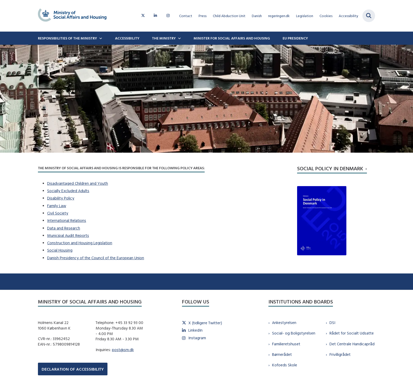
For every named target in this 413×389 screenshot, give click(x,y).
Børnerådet (282, 354)
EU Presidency (295, 38)
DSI (332, 322)
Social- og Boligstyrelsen (293, 333)
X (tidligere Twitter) (205, 322)
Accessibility (127, 38)
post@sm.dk (123, 349)
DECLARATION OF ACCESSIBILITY (73, 369)
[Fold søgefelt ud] (368, 15)
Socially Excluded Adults (68, 190)
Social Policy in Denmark (330, 168)
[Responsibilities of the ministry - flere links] (100, 38)
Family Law (56, 205)
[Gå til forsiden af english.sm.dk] (72, 15)
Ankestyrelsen (284, 322)
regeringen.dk (279, 16)
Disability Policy (60, 198)
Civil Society (57, 213)
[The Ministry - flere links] (179, 38)
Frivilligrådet (340, 354)
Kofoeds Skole (284, 364)
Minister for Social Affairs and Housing (232, 38)
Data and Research (63, 228)
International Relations (66, 220)
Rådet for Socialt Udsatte (352, 333)
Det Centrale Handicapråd (352, 343)
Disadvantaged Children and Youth (77, 183)
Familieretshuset (286, 343)
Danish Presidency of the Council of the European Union (95, 257)
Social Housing (59, 250)
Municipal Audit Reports (68, 235)
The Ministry (164, 38)
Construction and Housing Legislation (79, 242)
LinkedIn (195, 330)
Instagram (197, 337)
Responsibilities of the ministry (67, 38)
